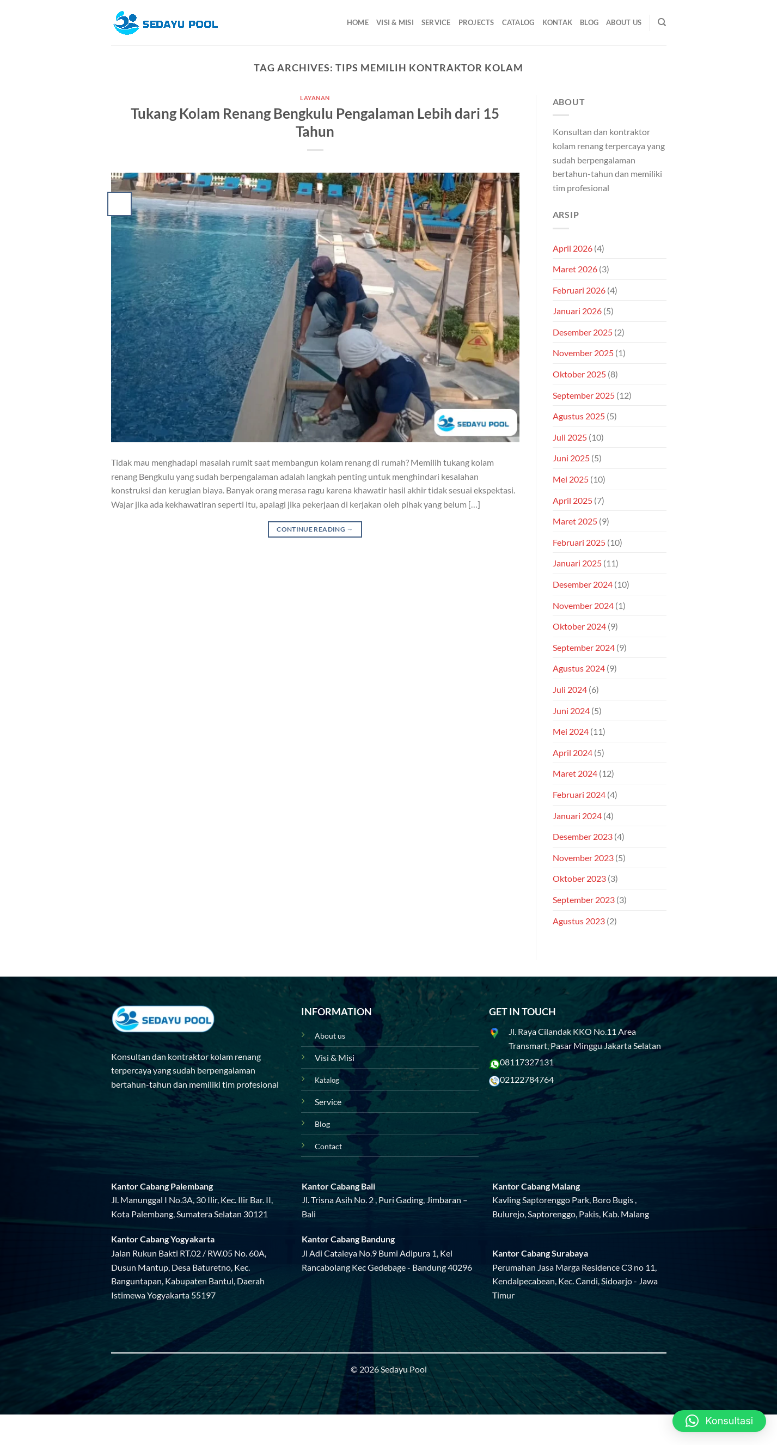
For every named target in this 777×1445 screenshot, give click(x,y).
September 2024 (584, 647)
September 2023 (584, 899)
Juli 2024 (570, 689)
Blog (589, 22)
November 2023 (583, 857)
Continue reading (315, 529)
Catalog (518, 22)
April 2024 (572, 752)
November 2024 (583, 605)
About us (330, 1035)
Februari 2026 (579, 290)
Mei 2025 (571, 479)
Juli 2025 (570, 437)
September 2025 (584, 395)
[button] (719, 1421)
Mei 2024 (571, 731)
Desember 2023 (583, 836)
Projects (476, 22)
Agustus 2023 (579, 921)
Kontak (557, 22)
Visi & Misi (395, 22)
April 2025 (572, 500)
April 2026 (572, 248)
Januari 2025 (577, 563)
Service (436, 22)
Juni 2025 (571, 458)
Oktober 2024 (579, 626)
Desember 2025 (583, 332)
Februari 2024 (579, 794)
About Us (623, 22)
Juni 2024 (571, 710)
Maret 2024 (575, 773)
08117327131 (527, 1062)
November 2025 (583, 352)
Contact (328, 1146)
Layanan (315, 97)
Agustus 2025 (579, 416)
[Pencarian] (662, 22)
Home (358, 22)
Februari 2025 (579, 542)
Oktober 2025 (579, 374)
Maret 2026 (575, 269)
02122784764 (527, 1079)
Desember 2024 (583, 584)
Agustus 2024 (579, 668)
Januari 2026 (577, 311)
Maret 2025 (575, 521)
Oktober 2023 (579, 878)
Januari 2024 (577, 815)
